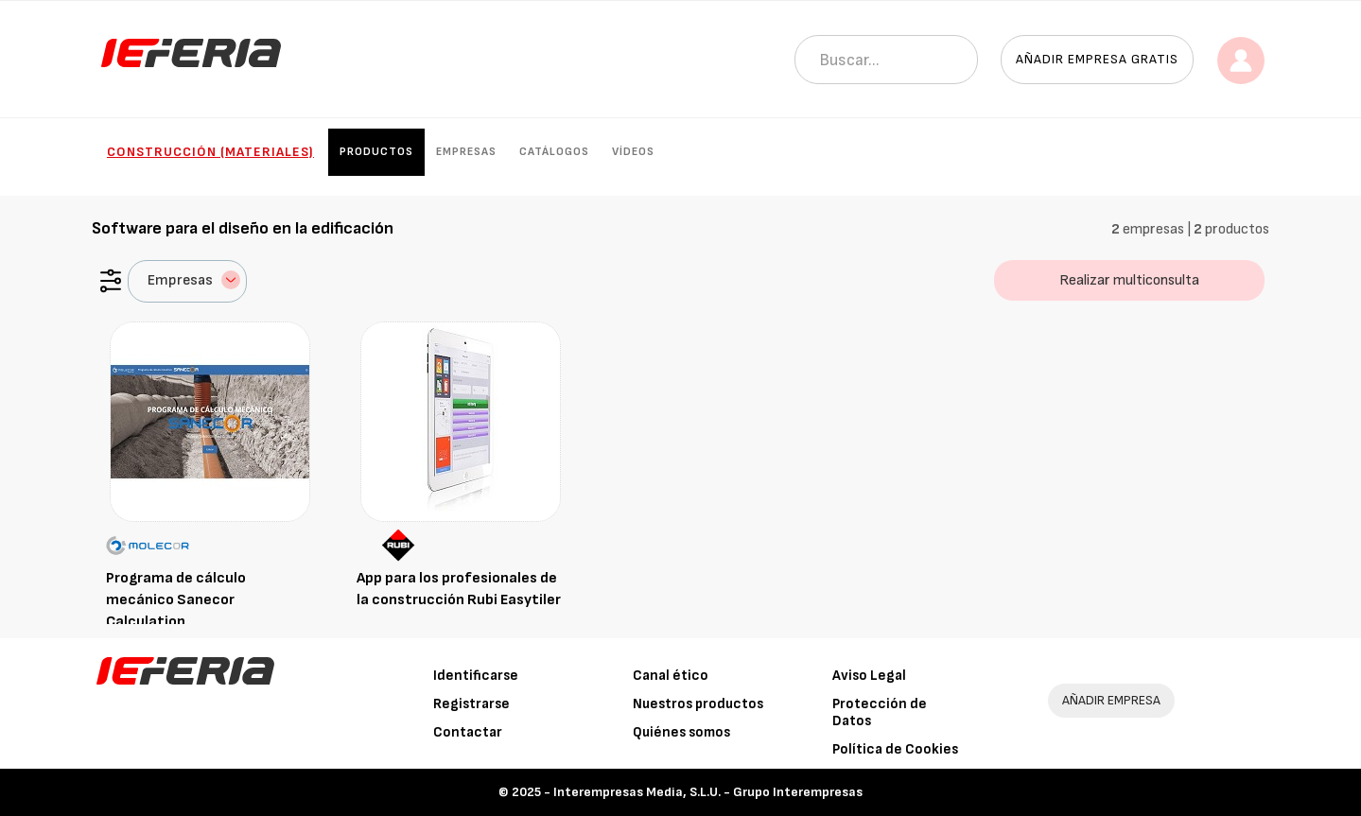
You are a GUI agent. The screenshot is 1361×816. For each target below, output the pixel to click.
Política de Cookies (895, 749)
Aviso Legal (869, 676)
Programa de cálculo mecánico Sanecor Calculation (176, 600)
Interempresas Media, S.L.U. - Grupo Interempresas (708, 792)
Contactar (467, 732)
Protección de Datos (879, 712)
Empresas (466, 152)
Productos (376, 152)
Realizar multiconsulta (1129, 280)
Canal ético (670, 676)
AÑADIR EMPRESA (1111, 700)
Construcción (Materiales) (210, 152)
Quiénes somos (681, 732)
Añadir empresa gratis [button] (1097, 59)
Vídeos (633, 152)
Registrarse (471, 704)
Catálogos (554, 152)
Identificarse (475, 676)
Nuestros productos (698, 704)
